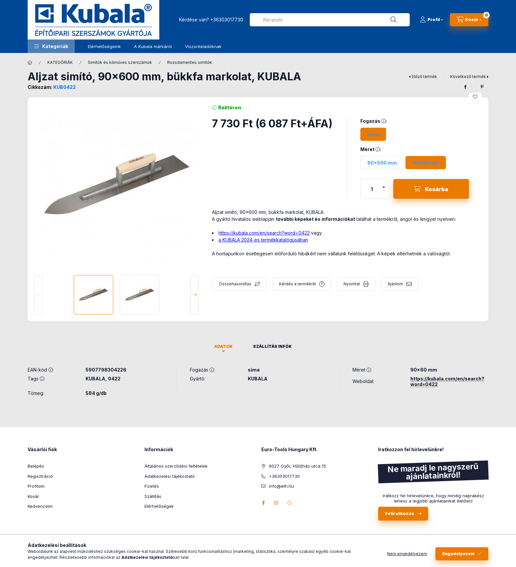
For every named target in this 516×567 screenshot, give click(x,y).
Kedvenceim (40, 506)
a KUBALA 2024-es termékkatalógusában (263, 240)
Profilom (36, 486)
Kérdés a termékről (297, 283)
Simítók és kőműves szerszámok (120, 62)
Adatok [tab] (223, 346)
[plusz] (383, 184)
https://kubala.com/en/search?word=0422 (264, 233)
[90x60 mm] (425, 162)
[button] (51, 46)
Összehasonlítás (235, 283)
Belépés (36, 466)
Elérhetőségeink (104, 46)
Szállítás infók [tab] (272, 346)
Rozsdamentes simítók (189, 62)
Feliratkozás (399, 513)
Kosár (33, 496)
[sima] (373, 134)
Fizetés (151, 486)
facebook (263, 502)
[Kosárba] (431, 189)
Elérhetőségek (159, 506)
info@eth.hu (281, 486)
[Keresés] (393, 19)
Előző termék (424, 76)
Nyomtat (352, 283)
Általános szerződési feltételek (176, 466)
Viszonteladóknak (203, 46)
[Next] (195, 295)
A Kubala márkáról (153, 46)
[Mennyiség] (371, 188)
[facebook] (465, 87)
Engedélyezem (458, 557)
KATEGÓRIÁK (60, 62)
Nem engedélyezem (407, 557)
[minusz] (383, 193)
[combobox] (330, 19)
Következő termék (468, 76)
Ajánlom (395, 283)
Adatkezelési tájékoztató (169, 476)
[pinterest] (481, 87)
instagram (276, 502)
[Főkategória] (30, 62)
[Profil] (431, 19)
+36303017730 (226, 19)
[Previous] (38, 295)
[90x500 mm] (382, 162)
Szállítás (152, 496)
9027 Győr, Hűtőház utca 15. (298, 466)
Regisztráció (40, 476)
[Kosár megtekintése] (469, 19)
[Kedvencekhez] (475, 97)
